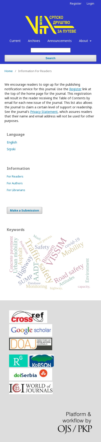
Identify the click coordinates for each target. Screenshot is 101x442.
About (84, 41)
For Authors (15, 183)
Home (9, 71)
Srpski (11, 149)
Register (75, 3)
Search (50, 58)
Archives (34, 41)
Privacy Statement (44, 111)
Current (15, 41)
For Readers (15, 176)
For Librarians (16, 190)
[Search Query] (51, 50)
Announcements (59, 41)
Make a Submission (24, 210)
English (12, 142)
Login (90, 3)
